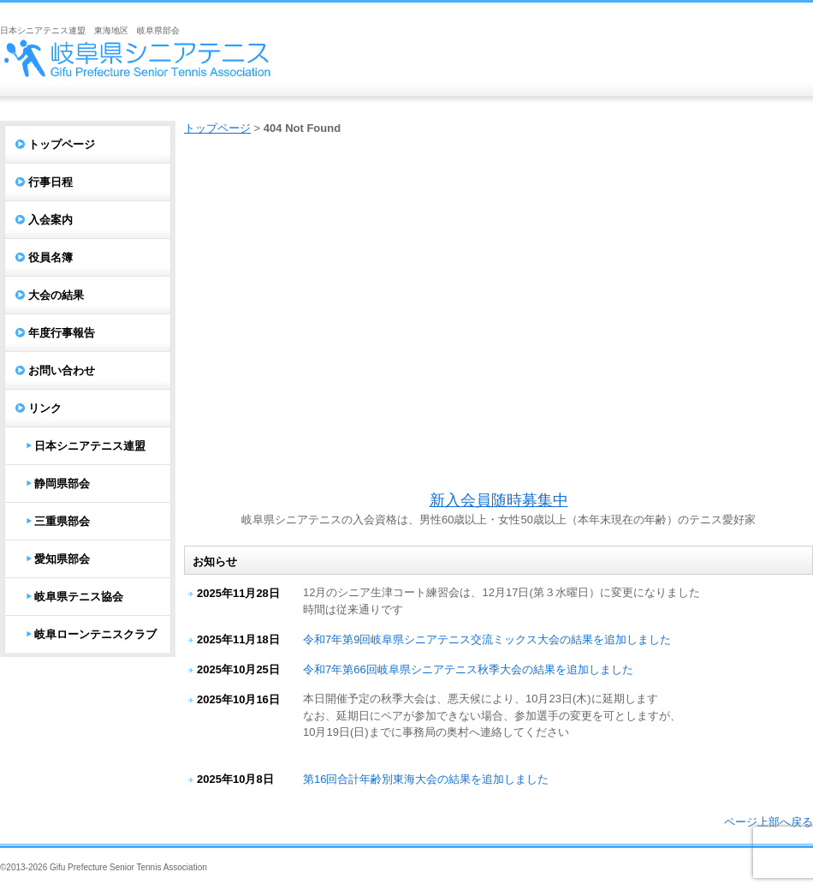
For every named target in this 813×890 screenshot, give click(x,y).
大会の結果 (56, 295)
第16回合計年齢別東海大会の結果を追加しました (426, 779)
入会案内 (50, 219)
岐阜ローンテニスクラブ (95, 634)
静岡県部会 (62, 483)
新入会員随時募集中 (499, 500)
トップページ (217, 128)
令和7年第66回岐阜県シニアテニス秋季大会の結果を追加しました (468, 669)
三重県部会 (62, 521)
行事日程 (50, 182)
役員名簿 (50, 257)
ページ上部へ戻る (768, 821)
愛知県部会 (62, 559)
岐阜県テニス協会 (78, 596)
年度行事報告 (61, 332)
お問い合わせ (61, 370)
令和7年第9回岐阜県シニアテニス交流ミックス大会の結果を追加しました (487, 639)
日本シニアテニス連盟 (89, 445)
